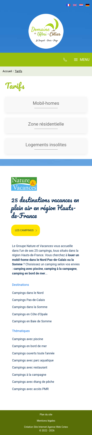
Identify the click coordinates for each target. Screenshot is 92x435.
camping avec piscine (28, 268)
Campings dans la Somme (29, 307)
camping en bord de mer (28, 273)
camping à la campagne (60, 268)
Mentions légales (46, 420)
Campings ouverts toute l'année (33, 353)
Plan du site (46, 414)
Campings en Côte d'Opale (30, 314)
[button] (81, 59)
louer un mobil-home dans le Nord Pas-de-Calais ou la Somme (45, 259)
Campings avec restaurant (29, 367)
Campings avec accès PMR (30, 389)
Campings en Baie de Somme (32, 321)
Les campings (26, 230)
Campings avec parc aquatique (33, 360)
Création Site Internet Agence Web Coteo (46, 427)
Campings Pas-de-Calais (28, 300)
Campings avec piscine (27, 339)
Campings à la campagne (29, 374)
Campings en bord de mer (29, 346)
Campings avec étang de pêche (33, 381)
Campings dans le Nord (28, 293)
